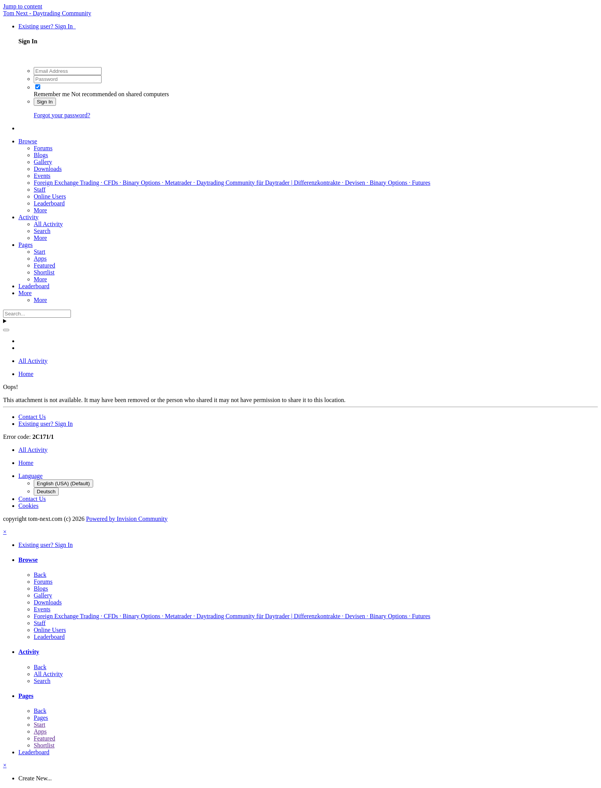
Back (40, 574)
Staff (40, 189)
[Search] (37, 314)
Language (30, 476)
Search (42, 231)
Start (39, 251)
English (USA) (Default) (63, 483)
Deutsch (46, 491)
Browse (27, 141)
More (40, 210)
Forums (43, 148)
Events (42, 175)
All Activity (48, 224)
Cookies (28, 505)
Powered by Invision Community (126, 518)
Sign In (45, 102)
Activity (28, 217)
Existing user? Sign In (47, 26)
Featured (44, 265)
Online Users (50, 196)
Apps (40, 258)
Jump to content (22, 6)
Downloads (48, 169)
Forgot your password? (62, 115)
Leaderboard (49, 203)
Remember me (52, 94)
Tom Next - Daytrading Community (47, 13)
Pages (25, 244)
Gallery (43, 162)
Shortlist (44, 272)
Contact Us (32, 417)
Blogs (41, 155)
